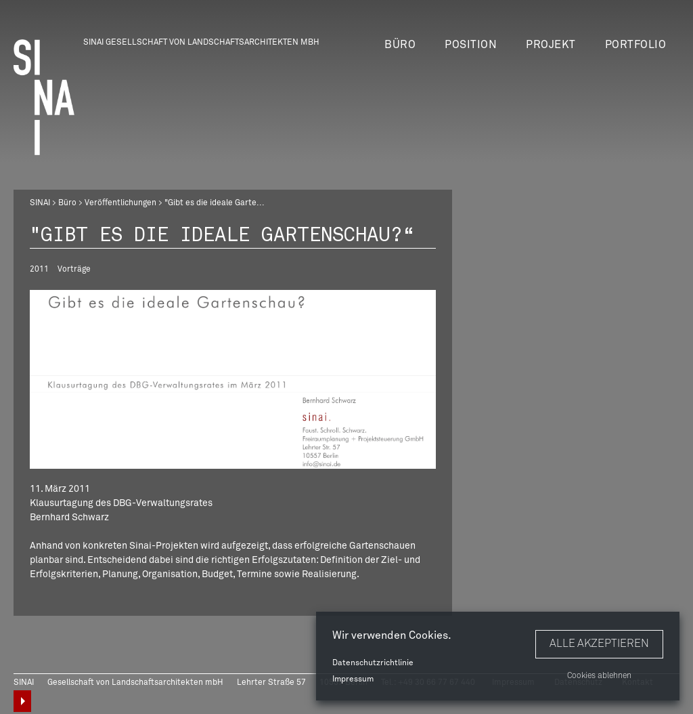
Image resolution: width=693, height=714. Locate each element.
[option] (233, 379)
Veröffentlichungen (120, 203)
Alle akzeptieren (599, 643)
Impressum (353, 679)
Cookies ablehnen (599, 676)
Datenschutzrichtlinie (372, 663)
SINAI (40, 203)
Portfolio (636, 44)
